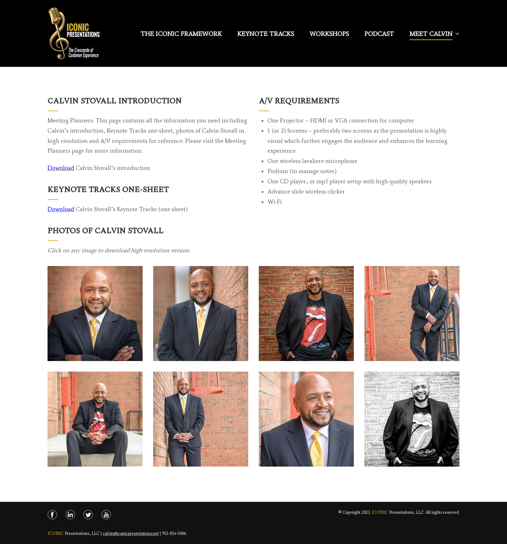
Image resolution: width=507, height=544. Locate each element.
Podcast (379, 34)
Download (61, 168)
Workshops (329, 34)
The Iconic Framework (181, 34)
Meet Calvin (430, 34)
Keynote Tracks (265, 34)
